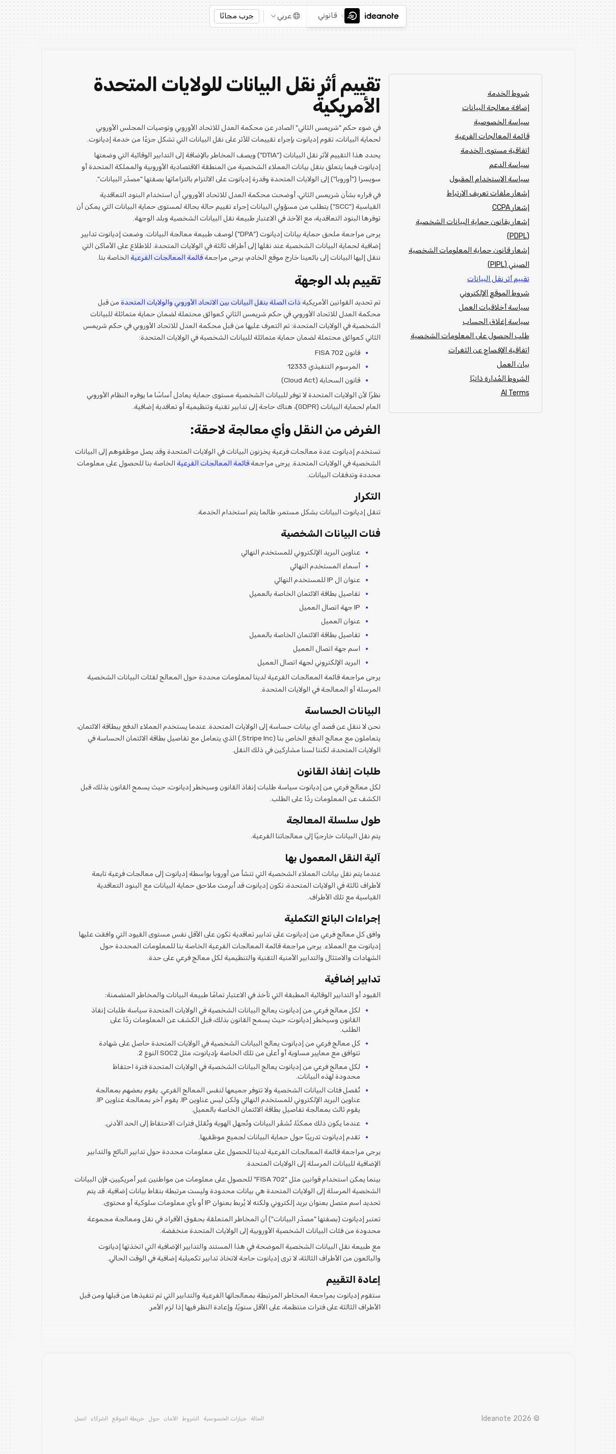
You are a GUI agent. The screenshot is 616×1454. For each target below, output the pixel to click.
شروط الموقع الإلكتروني (494, 293)
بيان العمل (513, 364)
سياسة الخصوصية (501, 122)
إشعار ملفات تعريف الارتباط (488, 193)
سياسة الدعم (509, 164)
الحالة (257, 1418)
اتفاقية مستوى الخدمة (495, 150)
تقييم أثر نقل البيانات (498, 279)
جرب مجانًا (237, 16)
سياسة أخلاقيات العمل (494, 307)
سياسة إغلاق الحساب (496, 321)
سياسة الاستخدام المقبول (489, 179)
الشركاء (99, 1418)
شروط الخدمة (508, 93)
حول (153, 1418)
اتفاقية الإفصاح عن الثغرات (488, 350)
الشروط (190, 1418)
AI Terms (515, 393)
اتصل (80, 1418)
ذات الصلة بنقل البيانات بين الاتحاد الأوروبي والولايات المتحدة (211, 302)
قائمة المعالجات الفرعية (492, 136)
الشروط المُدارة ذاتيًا (499, 378)
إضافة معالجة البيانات (495, 107)
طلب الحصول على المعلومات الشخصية (470, 336)
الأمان (171, 1418)
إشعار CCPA (510, 207)
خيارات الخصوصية (225, 1418)
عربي (284, 16)
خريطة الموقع (128, 1418)
